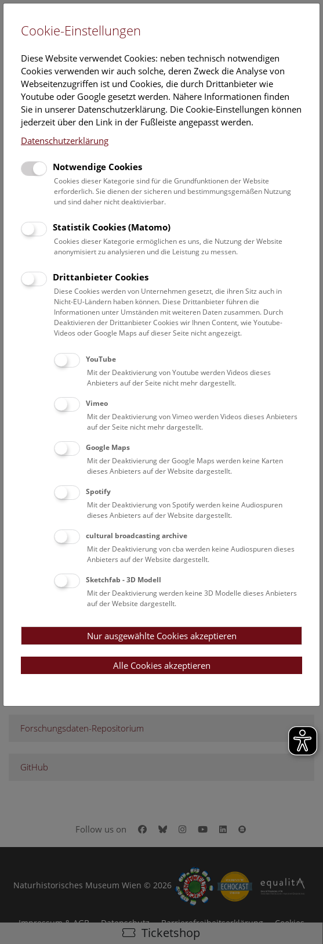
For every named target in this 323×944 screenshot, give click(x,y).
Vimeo (97, 403)
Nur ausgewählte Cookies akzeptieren (162, 636)
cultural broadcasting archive (136, 536)
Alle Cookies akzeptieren (162, 665)
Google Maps (108, 447)
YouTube (101, 359)
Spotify (98, 491)
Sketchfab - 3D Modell (123, 580)
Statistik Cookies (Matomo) (111, 227)
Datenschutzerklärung (64, 140)
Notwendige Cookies (97, 166)
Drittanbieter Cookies (100, 277)
